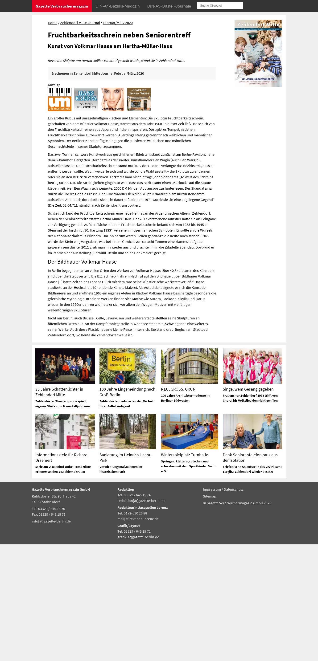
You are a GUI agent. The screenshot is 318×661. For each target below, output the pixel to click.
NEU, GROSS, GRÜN (178, 506)
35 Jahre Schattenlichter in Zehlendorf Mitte (59, 508)
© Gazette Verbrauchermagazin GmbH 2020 (237, 619)
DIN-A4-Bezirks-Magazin (118, 6)
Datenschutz (234, 606)
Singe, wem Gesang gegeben (248, 506)
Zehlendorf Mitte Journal (80, 22)
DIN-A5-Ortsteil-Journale (169, 6)
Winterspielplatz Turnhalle (184, 571)
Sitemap (209, 613)
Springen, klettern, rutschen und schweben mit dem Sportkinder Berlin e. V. (188, 583)
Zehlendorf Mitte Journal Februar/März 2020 (109, 190)
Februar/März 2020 (118, 22)
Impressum (212, 606)
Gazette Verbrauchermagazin (62, 6)
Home (52, 22)
